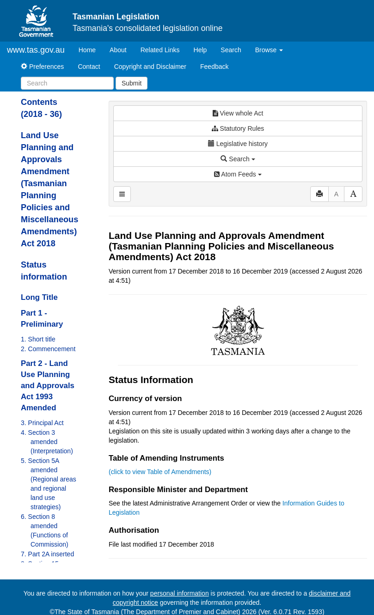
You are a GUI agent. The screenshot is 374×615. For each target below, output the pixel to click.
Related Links (160, 50)
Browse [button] (269, 50)
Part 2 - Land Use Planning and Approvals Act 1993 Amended (47, 385)
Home (91, 49)
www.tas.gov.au (36, 50)
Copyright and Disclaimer (150, 66)
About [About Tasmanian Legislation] (118, 50)
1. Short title (38, 339)
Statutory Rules (238, 128)
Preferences (42, 66)
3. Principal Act (42, 422)
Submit (132, 83)
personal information (179, 593)
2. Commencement (48, 349)
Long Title (39, 297)
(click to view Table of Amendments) (160, 471)
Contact (89, 66)
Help (200, 50)
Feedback (214, 66)
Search (231, 50)
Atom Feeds (237, 174)
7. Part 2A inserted (47, 554)
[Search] (67, 83)
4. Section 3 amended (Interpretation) (47, 442)
